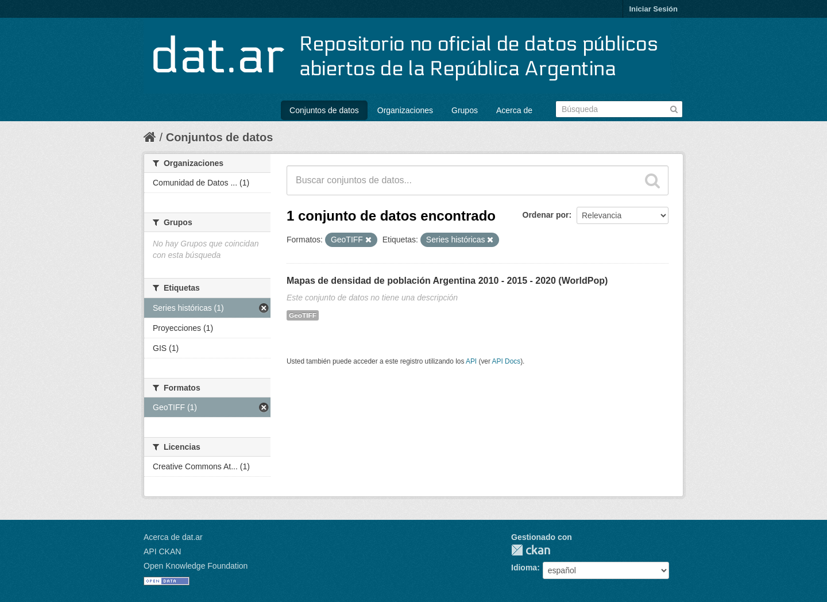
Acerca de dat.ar (173, 537)
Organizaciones (405, 110)
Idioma (524, 567)
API (471, 361)
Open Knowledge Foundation (196, 565)
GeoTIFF (302, 315)
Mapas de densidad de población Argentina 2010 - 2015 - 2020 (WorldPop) (447, 280)
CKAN (530, 550)
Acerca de (514, 110)
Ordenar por (546, 214)
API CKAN (162, 551)
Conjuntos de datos (324, 110)
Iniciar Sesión (653, 9)
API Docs (506, 361)
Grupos (464, 110)
